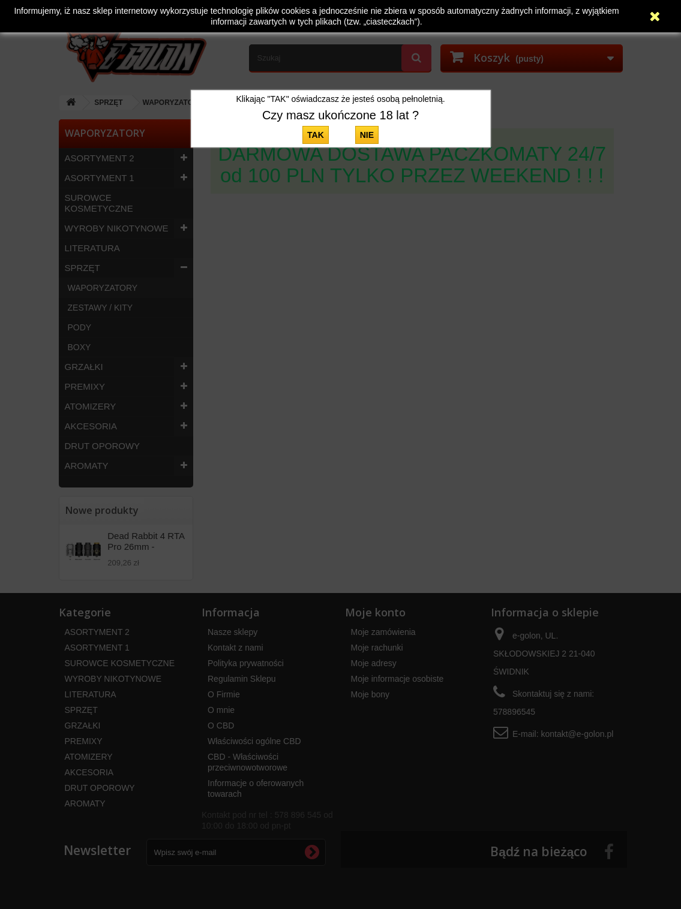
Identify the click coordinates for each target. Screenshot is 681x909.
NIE (367, 135)
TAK (315, 135)
